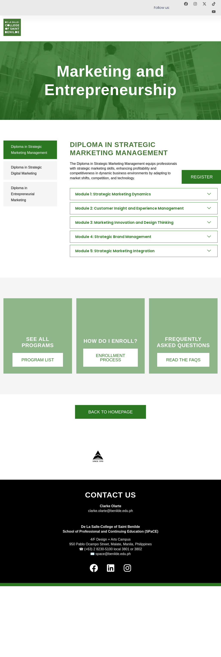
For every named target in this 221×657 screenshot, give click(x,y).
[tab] (30, 150)
